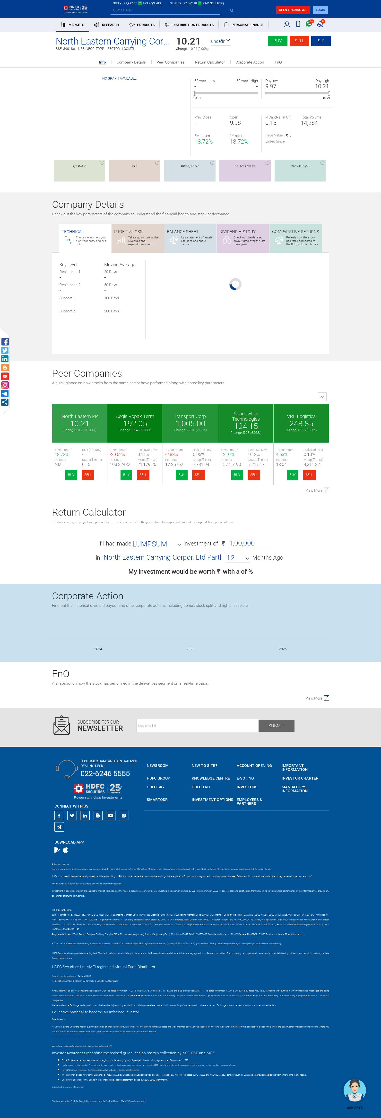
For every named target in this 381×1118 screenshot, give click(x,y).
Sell (299, 40)
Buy (278, 40)
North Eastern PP (80, 416)
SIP (321, 40)
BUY (71, 475)
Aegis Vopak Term (135, 416)
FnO (278, 62)
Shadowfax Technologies (246, 416)
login (320, 10)
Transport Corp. (190, 416)
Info (102, 62)
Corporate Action (249, 62)
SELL (88, 475)
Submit (276, 725)
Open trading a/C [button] (293, 10)
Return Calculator (210, 62)
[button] (221, 41)
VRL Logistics (301, 416)
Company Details (131, 62)
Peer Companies (170, 62)
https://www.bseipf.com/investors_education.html (76, 1036)
